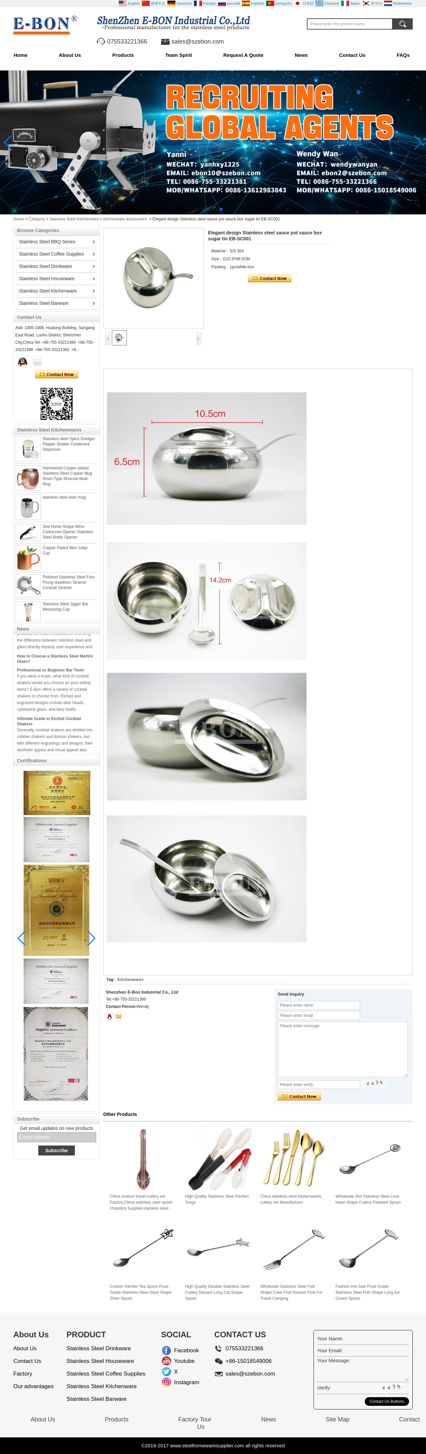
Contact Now (56, 374)
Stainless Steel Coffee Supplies (51, 254)
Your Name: (330, 1338)
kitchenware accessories (125, 219)
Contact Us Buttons (387, 1401)
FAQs (403, 55)
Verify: (324, 1388)
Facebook (179, 1350)
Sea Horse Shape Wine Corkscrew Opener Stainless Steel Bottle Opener (68, 535)
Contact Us (352, 55)
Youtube (179, 1361)
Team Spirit (178, 55)
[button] (205, 209)
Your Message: (333, 1360)
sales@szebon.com (197, 41)
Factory (22, 1374)
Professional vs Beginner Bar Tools (50, 673)
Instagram (179, 1382)
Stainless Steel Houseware (47, 278)
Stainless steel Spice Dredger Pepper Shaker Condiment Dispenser (69, 447)
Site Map (337, 1419)
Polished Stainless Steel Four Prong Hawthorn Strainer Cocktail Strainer (69, 586)
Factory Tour (194, 1419)
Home (21, 55)
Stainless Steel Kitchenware (74, 219)
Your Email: (329, 1350)
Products (123, 55)
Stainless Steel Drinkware (45, 266)
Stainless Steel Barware (44, 303)
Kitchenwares (130, 979)
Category (37, 219)
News (301, 55)
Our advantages (33, 1386)
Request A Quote (243, 55)
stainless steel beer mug (64, 501)
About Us (70, 55)
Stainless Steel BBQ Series (47, 241)
